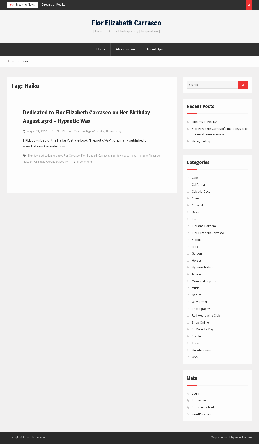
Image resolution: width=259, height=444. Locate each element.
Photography (113, 131)
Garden (197, 253)
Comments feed (203, 407)
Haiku (133, 155)
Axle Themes (243, 437)
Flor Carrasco (72, 155)
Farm (195, 219)
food (195, 247)
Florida (196, 240)
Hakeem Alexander (149, 155)
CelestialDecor (202, 191)
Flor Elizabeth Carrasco (126, 22)
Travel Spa (154, 49)
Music (195, 288)
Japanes (197, 274)
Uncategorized (202, 350)
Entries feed (200, 400)
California (198, 184)
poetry (63, 161)
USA (195, 357)
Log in (196, 393)
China (196, 198)
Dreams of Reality (53, 4)
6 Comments (85, 161)
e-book (57, 155)
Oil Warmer (199, 302)
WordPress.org (202, 414)
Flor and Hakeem (204, 226)
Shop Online (200, 322)
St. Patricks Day (202, 329)
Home (100, 49)
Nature (196, 295)
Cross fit (197, 205)
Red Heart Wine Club (206, 315)
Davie (195, 212)
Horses (197, 260)
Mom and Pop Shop (205, 281)
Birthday (33, 155)
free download (119, 155)
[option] (78, 4)
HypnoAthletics (95, 131)
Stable (196, 336)
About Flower (126, 49)
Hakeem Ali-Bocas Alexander (40, 161)
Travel (196, 343)
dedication (45, 155)
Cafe (195, 178)
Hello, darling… (202, 141)
